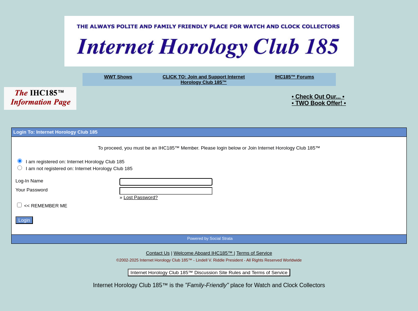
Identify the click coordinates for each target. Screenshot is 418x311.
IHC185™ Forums (294, 76)
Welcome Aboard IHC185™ (204, 253)
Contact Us (158, 253)
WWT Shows (118, 76)
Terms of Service (254, 253)
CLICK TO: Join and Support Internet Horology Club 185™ (203, 79)
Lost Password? (141, 197)
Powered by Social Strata (210, 238)
